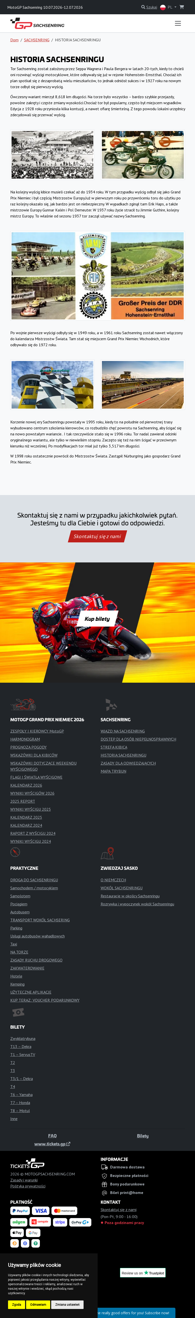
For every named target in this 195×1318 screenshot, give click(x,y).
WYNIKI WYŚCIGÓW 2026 (32, 793)
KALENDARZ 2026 (26, 785)
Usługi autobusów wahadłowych (37, 935)
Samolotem (20, 895)
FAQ (52, 1136)
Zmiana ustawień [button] (67, 1304)
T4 (12, 1086)
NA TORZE (19, 951)
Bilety (143, 1136)
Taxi (13, 943)
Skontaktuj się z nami (97, 536)
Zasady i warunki (24, 1179)
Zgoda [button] (16, 1304)
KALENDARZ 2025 (26, 817)
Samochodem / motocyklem (34, 887)
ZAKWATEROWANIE (27, 968)
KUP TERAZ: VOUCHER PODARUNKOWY (45, 1000)
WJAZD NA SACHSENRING (123, 731)
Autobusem (20, 911)
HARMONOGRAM (25, 739)
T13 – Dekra (20, 1046)
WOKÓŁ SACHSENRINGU (122, 887)
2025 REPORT (22, 801)
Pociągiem (18, 903)
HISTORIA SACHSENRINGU (123, 755)
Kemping (17, 984)
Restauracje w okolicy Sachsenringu (130, 895)
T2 (12, 1062)
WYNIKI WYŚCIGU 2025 (30, 809)
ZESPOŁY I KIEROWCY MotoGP (37, 731)
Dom (14, 39)
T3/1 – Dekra (21, 1078)
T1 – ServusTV (22, 1054)
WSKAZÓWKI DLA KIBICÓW (33, 755)
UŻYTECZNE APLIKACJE (30, 992)
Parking (16, 927)
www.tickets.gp (52, 1144)
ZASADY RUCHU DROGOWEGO (36, 960)
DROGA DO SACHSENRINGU (34, 879)
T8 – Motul (20, 1110)
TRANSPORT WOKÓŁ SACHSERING (40, 919)
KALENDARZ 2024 (26, 825)
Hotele (16, 976)
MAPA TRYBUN (113, 771)
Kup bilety (97, 618)
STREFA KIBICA (114, 747)
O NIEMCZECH (113, 879)
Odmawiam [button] (38, 1304)
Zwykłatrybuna (22, 1038)
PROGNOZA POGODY (28, 747)
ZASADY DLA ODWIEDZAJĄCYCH (128, 763)
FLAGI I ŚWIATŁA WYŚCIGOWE (36, 777)
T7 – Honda (20, 1102)
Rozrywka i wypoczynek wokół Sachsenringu (137, 903)
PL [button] (166, 7)
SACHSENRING (36, 39)
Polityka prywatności (27, 1185)
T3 (12, 1070)
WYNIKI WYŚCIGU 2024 (30, 841)
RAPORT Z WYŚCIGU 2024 (32, 833)
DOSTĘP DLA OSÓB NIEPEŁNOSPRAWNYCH (138, 739)
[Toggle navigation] (178, 23)
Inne (14, 1118)
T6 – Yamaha (21, 1094)
